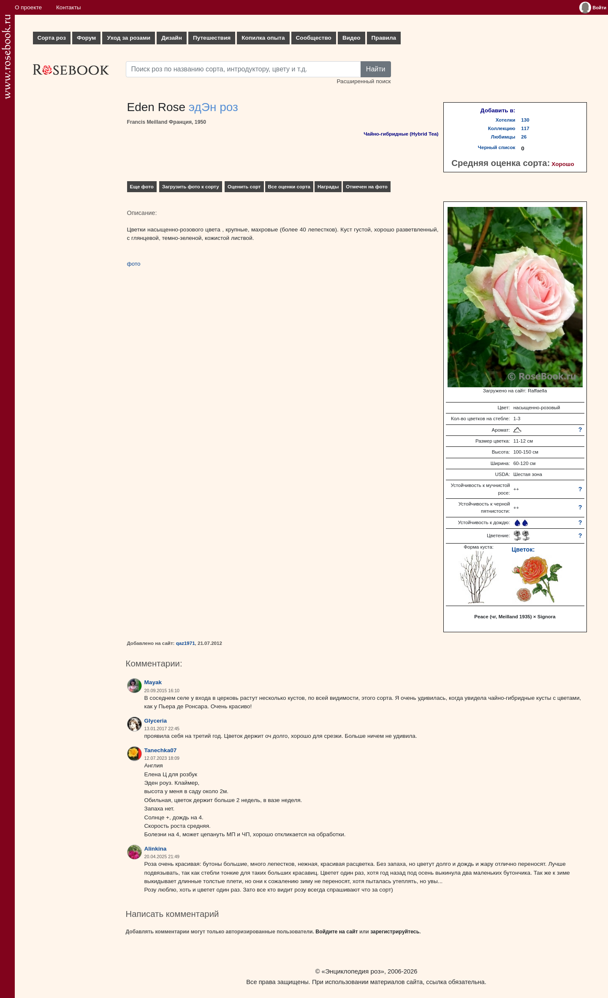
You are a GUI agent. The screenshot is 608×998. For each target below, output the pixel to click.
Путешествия (212, 38)
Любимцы (503, 136)
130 (525, 119)
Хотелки (506, 119)
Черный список (496, 147)
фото (134, 264)
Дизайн (171, 38)
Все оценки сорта (289, 186)
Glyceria (155, 721)
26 (524, 136)
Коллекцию (502, 128)
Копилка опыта (263, 38)
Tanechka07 (160, 750)
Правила (384, 38)
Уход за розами (128, 38)
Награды (328, 186)
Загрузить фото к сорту (190, 186)
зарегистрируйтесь (394, 932)
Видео (351, 38)
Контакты (68, 7)
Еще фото (142, 186)
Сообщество (313, 38)
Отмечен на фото (367, 186)
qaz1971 (185, 643)
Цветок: (523, 549)
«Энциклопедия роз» (353, 971)
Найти (375, 69)
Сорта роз (52, 38)
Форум (86, 38)
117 (525, 128)
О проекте (28, 7)
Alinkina (155, 849)
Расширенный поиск (364, 81)
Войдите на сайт (336, 932)
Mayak (153, 682)
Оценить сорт (244, 186)
